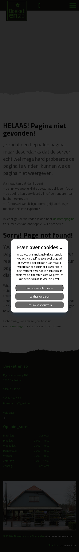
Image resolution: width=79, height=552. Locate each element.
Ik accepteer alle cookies (39, 288)
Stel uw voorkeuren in (39, 305)
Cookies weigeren (40, 297)
